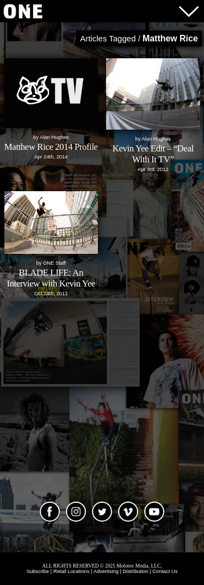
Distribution (136, 571)
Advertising (106, 571)
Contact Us (164, 571)
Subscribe (38, 571)
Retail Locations (71, 571)
